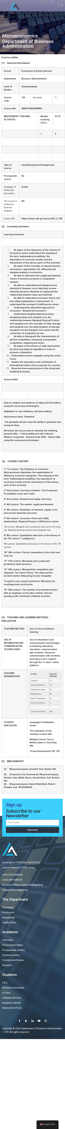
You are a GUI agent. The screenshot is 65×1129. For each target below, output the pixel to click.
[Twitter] (26, 1021)
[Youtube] (39, 1021)
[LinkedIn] (32, 1021)
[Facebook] (19, 1021)
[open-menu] (60, 5)
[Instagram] (45, 1021)
